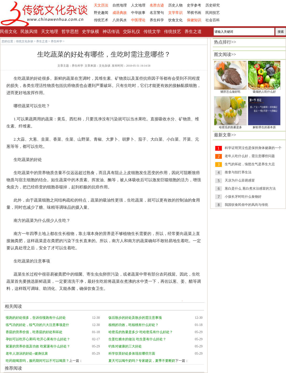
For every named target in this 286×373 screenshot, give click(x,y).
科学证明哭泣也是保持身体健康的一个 (253, 148)
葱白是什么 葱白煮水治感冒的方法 (250, 188)
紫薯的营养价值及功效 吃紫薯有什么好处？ (38, 346)
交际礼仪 (131, 31)
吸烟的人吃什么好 (264, 91)
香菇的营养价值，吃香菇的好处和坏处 (34, 332)
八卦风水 (119, 20)
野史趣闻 (101, 13)
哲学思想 (70, 31)
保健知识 (194, 20)
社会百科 (212, 20)
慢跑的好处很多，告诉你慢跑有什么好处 (36, 318)
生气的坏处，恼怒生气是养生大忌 (250, 164)
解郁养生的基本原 (264, 127)
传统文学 (152, 31)
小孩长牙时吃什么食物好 (243, 196)
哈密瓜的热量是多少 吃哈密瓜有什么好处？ (140, 332)
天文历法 (101, 5)
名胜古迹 (157, 5)
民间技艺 (212, 13)
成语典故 (119, 13)
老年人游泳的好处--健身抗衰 (27, 353)
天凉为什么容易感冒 (240, 180)
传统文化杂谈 (24, 41)
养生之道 (193, 31)
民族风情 (29, 31)
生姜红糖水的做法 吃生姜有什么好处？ (137, 339)
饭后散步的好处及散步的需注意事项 (135, 318)
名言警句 (157, 13)
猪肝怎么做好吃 (230, 91)
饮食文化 (175, 20)
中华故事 (138, 13)
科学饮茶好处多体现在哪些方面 (131, 353)
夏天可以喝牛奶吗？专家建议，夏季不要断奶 (141, 360)
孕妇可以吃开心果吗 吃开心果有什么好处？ (38, 339)
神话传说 (111, 31)
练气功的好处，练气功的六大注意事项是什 (37, 325)
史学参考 (194, 5)
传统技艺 (172, 31)
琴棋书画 (194, 13)
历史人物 (175, 5)
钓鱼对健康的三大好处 (125, 346)
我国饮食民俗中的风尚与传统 (246, 205)
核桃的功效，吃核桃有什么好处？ (133, 325)
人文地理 (138, 5)
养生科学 (157, 20)
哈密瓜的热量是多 (230, 127)
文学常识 (175, 13)
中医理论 (138, 20)
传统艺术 (101, 20)
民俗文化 (8, 31)
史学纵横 (90, 31)
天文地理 (49, 31)
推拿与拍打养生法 (238, 172)
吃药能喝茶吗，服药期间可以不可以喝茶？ (37, 360)
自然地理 (119, 5)
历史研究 (212, 5)
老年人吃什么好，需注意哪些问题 (250, 156)
